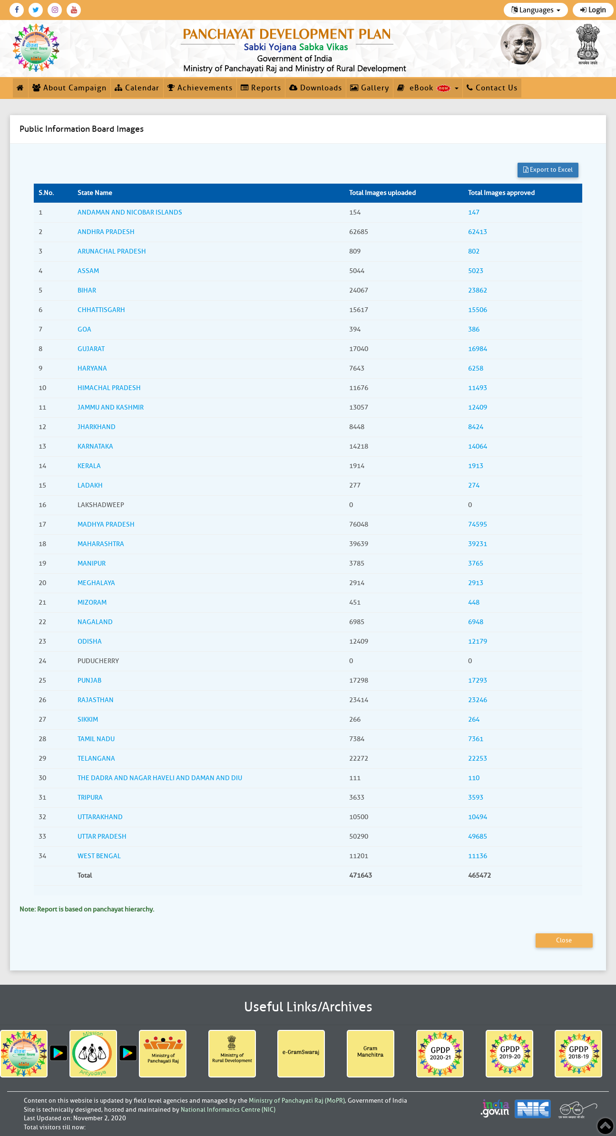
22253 (477, 758)
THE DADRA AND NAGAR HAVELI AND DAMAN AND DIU (160, 778)
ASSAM (88, 271)
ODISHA (90, 641)
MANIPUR (92, 563)
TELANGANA (96, 758)
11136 (477, 856)
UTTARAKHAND (100, 817)
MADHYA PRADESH (106, 524)
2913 (475, 583)
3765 (475, 563)
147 (473, 212)
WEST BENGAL (99, 856)
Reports (261, 88)
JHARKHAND (97, 427)
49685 (477, 836)
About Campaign (69, 88)
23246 (477, 700)
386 (473, 329)
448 (473, 602)
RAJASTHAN (96, 700)
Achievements (200, 88)
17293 (477, 680)
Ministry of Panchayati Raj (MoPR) (297, 1101)
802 (473, 251)
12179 (477, 641)
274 (473, 485)
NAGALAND (95, 622)
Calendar (137, 88)
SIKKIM (88, 719)
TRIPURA (90, 797)
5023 (475, 271)
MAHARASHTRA (101, 544)
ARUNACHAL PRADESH (112, 251)
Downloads (315, 88)
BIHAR (87, 290)
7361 (475, 739)
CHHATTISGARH (101, 310)
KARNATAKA (95, 446)
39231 (477, 544)
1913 (475, 466)
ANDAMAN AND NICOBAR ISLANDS (130, 212)
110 (473, 778)
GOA (84, 329)
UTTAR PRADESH (102, 836)
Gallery (369, 88)
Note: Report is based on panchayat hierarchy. (87, 909)
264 (473, 719)
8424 (475, 427)
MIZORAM (92, 602)
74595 (477, 524)
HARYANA (92, 368)
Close (564, 940)
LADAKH (90, 485)
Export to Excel (548, 170)
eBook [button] (428, 88)
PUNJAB (89, 680)
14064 (477, 446)
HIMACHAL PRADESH (109, 388)
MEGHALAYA (96, 583)
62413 (477, 232)
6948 (475, 622)
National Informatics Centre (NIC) (228, 1110)
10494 (477, 817)
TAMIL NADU (96, 739)
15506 (477, 310)
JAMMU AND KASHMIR (111, 407)
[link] (295, 48)
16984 (477, 349)
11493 (477, 388)
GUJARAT (91, 349)
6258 (475, 368)
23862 (477, 290)
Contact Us (492, 88)
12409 (477, 407)
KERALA (89, 466)
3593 (475, 797)
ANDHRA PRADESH (106, 232)
